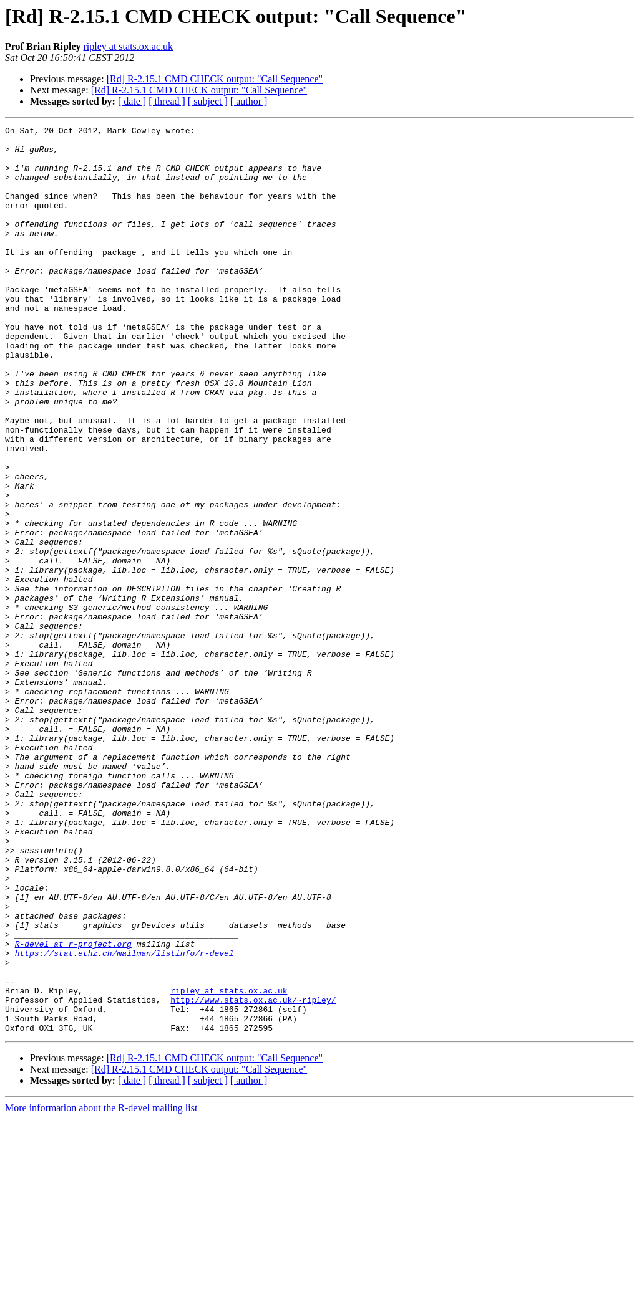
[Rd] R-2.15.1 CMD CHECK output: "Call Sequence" (215, 79)
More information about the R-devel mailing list (101, 1289)
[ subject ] (208, 101)
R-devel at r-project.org (73, 1108)
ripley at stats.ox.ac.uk (128, 46)
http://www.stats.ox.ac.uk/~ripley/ (253, 1175)
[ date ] (132, 101)
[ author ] (249, 101)
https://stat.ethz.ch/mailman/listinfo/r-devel (124, 1119)
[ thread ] (167, 101)
